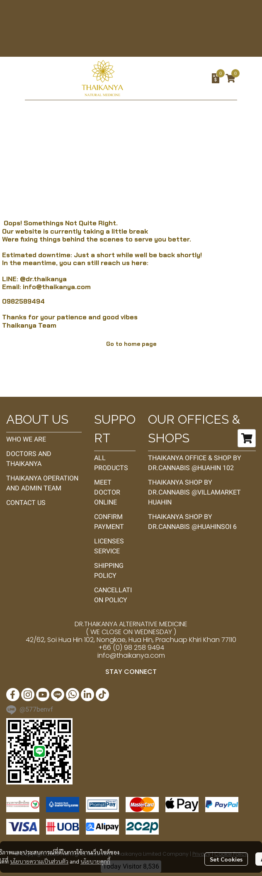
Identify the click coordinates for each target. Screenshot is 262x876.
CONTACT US (26, 503)
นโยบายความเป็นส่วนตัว (39, 861)
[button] (169, 78)
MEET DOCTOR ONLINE (107, 492)
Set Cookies (226, 859)
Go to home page (131, 344)
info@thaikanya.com (57, 286)
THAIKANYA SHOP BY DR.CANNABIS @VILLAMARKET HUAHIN (194, 492)
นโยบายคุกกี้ (95, 861)
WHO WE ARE (26, 439)
